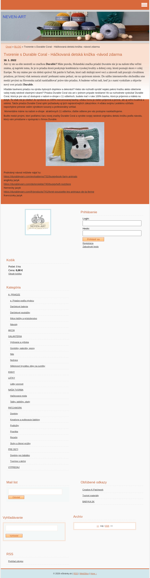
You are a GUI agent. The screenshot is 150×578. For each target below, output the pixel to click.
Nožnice (14, 360)
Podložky (14, 425)
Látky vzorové (16, 384)
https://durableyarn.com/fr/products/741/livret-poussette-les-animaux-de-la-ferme (49, 191)
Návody (13, 324)
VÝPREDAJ (14, 467)
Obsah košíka (14, 274)
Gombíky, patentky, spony (22, 348)
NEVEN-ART (14, 16)
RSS (76, 573)
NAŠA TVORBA (15, 390)
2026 (107, 526)
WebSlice (84, 573)
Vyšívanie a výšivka (19, 342)
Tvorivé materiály (90, 495)
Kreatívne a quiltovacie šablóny (25, 419)
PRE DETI (13, 449)
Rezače (13, 437)
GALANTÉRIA (15, 336)
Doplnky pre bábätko (20, 455)
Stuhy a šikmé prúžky (20, 443)
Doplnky (14, 413)
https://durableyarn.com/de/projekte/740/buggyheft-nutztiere (37, 184)
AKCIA (11, 330)
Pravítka (14, 431)
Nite (12, 354)
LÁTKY (11, 378)
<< (98, 526)
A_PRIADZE (14, 294)
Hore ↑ (93, 573)
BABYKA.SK (88, 501)
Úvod (9, 46)
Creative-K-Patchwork (92, 489)
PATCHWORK (15, 408)
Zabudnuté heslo (91, 246)
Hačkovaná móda (18, 396)
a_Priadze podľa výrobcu (22, 300)
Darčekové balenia (19, 306)
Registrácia (88, 243)
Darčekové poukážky (20, 312)
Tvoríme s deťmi (18, 461)
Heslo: (86, 228)
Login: (86, 218)
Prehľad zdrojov (15, 561)
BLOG (17, 46)
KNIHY (11, 372)
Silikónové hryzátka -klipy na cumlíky (27, 366)
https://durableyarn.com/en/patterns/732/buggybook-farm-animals (40, 176)
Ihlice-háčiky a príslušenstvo (23, 318)
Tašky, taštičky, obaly (20, 401)
